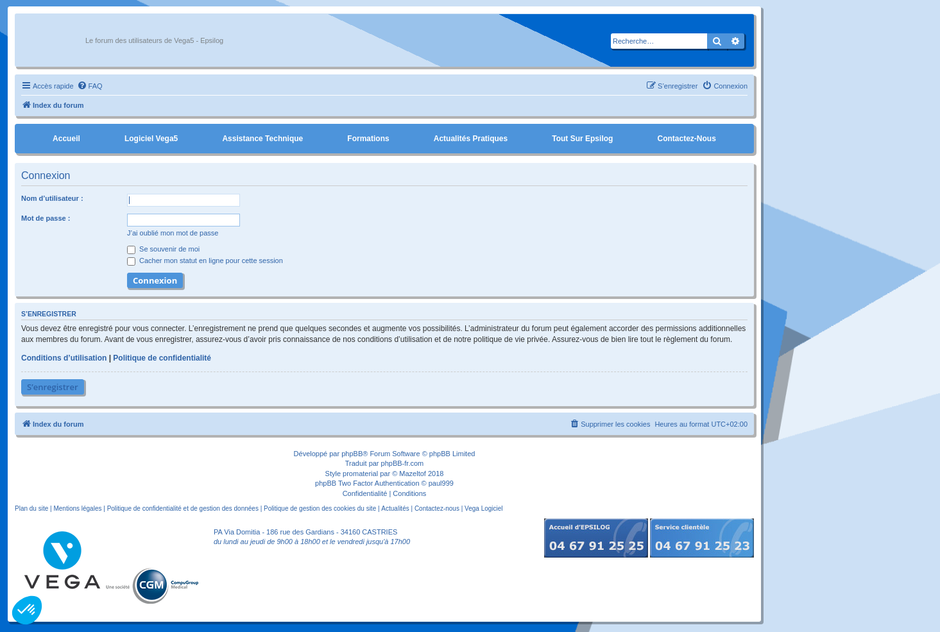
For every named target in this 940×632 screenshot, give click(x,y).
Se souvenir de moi (163, 249)
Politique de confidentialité (162, 358)
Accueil (66, 138)
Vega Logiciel (484, 508)
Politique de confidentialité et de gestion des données (183, 508)
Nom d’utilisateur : (52, 198)
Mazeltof (412, 473)
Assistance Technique (262, 138)
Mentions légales (77, 508)
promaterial (360, 473)
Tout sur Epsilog (582, 138)
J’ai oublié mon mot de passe (172, 233)
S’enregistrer (52, 387)
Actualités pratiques (471, 138)
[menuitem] (90, 86)
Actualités (395, 508)
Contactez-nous (686, 138)
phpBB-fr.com (402, 463)
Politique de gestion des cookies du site (320, 508)
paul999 (441, 483)
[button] (27, 610)
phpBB (352, 453)
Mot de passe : (45, 218)
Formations (368, 138)
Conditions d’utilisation (64, 358)
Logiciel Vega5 (151, 138)
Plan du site (31, 508)
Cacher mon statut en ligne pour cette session (205, 260)
